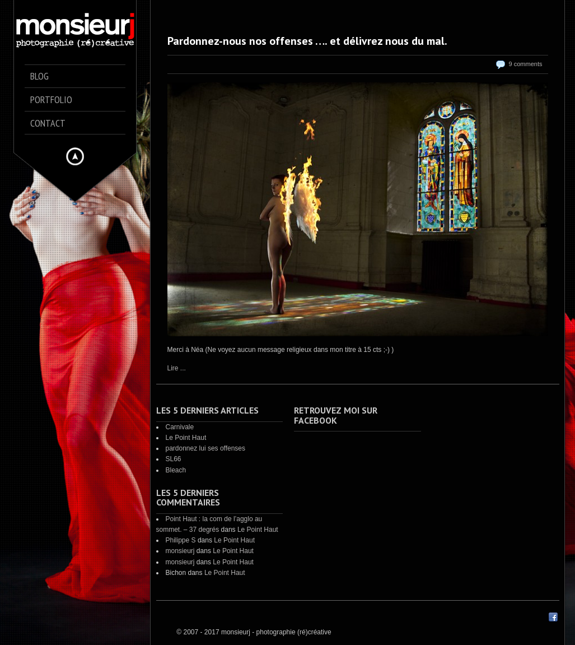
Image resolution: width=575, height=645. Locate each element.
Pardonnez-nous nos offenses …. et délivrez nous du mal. (307, 41)
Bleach (176, 470)
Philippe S (181, 540)
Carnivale (180, 427)
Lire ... (176, 368)
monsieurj (180, 551)
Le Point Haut (186, 438)
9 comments (526, 64)
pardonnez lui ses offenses (206, 448)
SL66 (173, 459)
